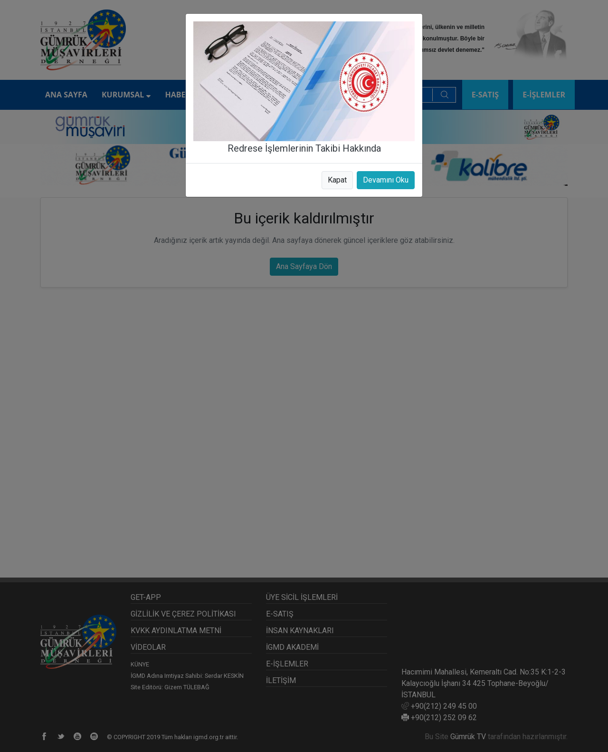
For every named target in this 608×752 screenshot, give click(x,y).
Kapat (337, 179)
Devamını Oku (385, 179)
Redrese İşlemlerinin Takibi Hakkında (304, 148)
